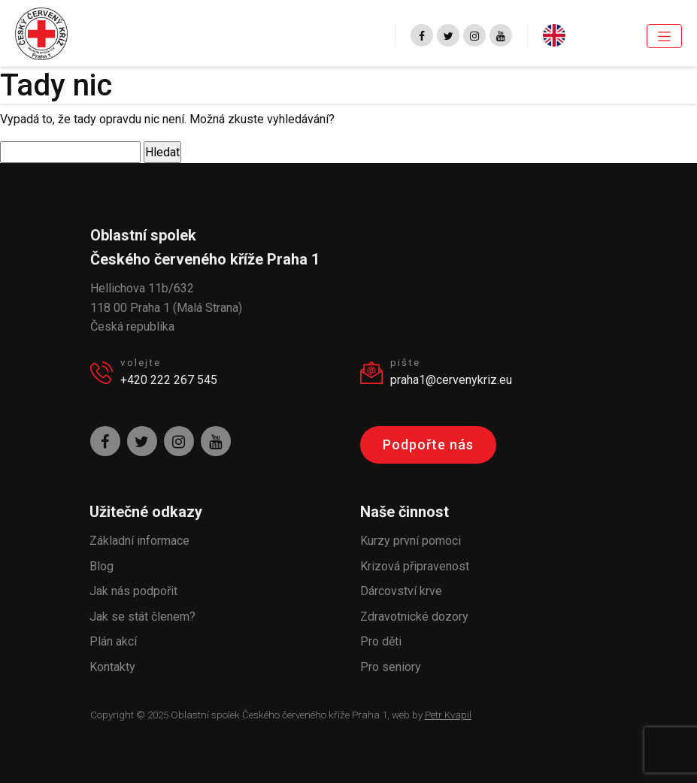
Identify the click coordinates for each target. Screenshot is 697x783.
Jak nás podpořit (133, 591)
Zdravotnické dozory (414, 616)
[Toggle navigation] (664, 36)
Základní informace (139, 541)
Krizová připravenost (414, 566)
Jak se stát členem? (142, 616)
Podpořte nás (428, 444)
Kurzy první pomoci (410, 541)
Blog (101, 566)
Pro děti (381, 641)
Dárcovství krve (401, 591)
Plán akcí (113, 641)
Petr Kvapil (448, 715)
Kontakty (112, 667)
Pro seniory (390, 667)
